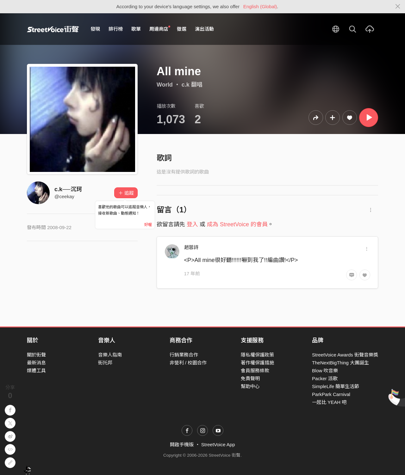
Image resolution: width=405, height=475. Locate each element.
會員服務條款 (255, 370)
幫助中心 (250, 386)
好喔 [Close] (148, 224)
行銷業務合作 (184, 354)
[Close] (398, 6)
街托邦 (105, 362)
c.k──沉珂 (68, 189)
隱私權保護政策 (257, 354)
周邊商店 (159, 29)
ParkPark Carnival (331, 394)
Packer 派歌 (325, 378)
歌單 (136, 29)
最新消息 (36, 362)
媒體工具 (36, 370)
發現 (95, 29)
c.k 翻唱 (192, 85)
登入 (192, 224)
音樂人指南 (110, 354)
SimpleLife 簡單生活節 (335, 386)
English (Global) (260, 6)
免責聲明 (250, 378)
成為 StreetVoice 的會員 (237, 224)
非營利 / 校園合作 (188, 362)
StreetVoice (53, 29)
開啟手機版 (182, 444)
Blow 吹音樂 (325, 370)
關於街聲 (36, 354)
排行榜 (116, 29)
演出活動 (204, 29)
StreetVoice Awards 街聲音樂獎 (345, 354)
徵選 (181, 29)
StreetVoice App (218, 444)
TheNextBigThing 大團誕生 (340, 362)
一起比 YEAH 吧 (329, 402)
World (165, 85)
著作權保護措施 (257, 362)
